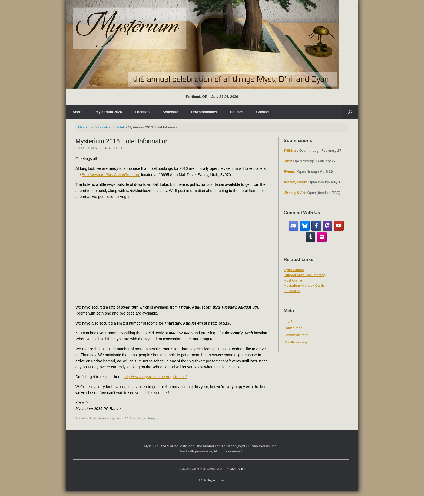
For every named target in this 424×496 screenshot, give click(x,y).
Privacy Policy (235, 468)
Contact (262, 112)
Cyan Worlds (294, 270)
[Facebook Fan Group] (316, 226)
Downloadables (204, 112)
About (77, 112)
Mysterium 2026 (109, 112)
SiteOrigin (208, 480)
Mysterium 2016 (121, 418)
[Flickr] (322, 237)
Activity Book (295, 182)
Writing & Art (294, 193)
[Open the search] (350, 112)
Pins (287, 161)
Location (142, 112)
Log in (288, 321)
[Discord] (294, 226)
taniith (120, 148)
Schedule (170, 112)
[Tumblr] (311, 237)
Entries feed (293, 328)
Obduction (292, 291)
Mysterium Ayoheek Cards (304, 285)
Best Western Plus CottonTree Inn (110, 175)
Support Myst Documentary (305, 275)
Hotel (92, 418)
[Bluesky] (305, 226)
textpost (153, 418)
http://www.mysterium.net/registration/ (155, 377)
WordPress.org (295, 342)
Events (289, 172)
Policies (236, 112)
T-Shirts (290, 150)
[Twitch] (328, 226)
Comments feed (296, 335)
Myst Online (293, 280)
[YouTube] (339, 226)
